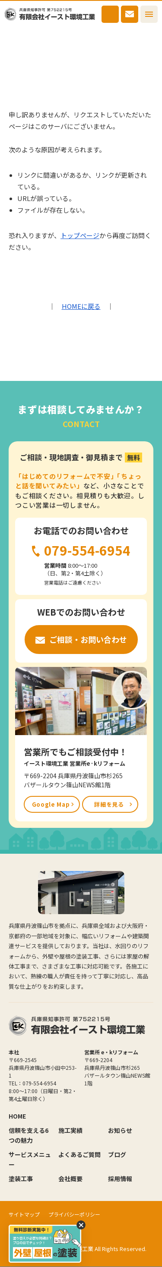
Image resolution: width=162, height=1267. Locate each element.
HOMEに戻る (81, 306)
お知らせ (120, 1130)
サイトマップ (24, 1214)
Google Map (51, 804)
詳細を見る (109, 804)
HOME (15, 36)
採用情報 (120, 1178)
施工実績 (70, 1130)
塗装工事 (21, 1178)
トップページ (79, 235)
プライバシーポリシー (74, 1214)
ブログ (117, 1154)
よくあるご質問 (79, 1154)
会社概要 (70, 1178)
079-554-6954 (110, 14)
